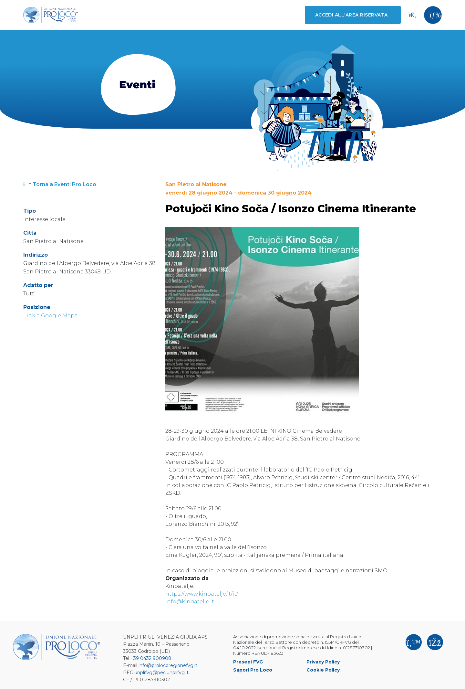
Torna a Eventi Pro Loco (59, 184)
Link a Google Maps (50, 316)
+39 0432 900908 (150, 658)
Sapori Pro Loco (252, 670)
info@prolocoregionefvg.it (168, 665)
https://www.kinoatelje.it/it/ (201, 594)
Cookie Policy (323, 670)
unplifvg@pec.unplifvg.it (161, 672)
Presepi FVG (248, 662)
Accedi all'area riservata (351, 15)
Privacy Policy (323, 662)
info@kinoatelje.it (189, 602)
